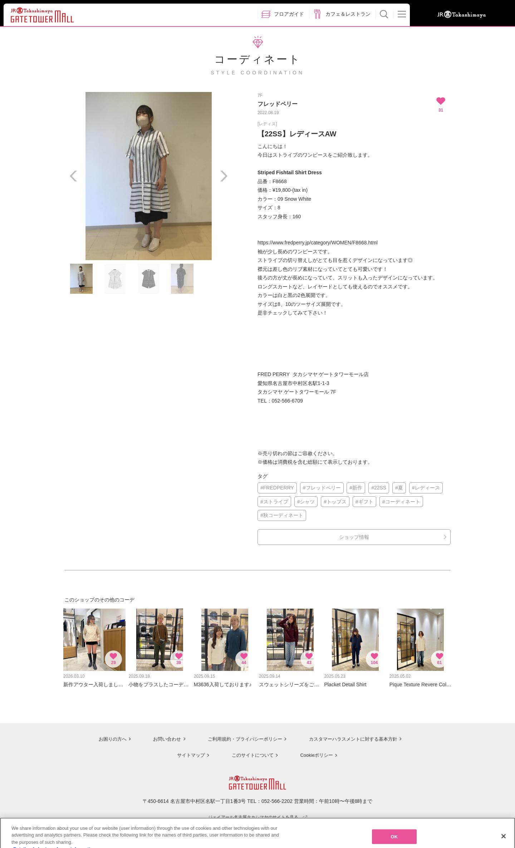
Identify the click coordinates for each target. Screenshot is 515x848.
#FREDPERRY (277, 488)
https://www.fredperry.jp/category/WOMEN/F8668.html (318, 242)
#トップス (335, 502)
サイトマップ (188, 751)
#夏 (399, 488)
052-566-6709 (287, 401)
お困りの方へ (106, 735)
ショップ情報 (354, 537)
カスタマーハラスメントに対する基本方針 (353, 735)
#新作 (355, 488)
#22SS (378, 488)
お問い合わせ (161, 735)
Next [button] (223, 176)
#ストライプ (274, 502)
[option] (148, 176)
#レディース (426, 488)
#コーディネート (401, 502)
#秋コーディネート (281, 515)
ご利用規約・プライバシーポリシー (241, 735)
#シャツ (306, 502)
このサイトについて (250, 751)
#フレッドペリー (322, 488)
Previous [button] (73, 176)
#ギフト (364, 502)
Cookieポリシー (315, 751)
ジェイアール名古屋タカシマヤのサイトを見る (257, 813)
